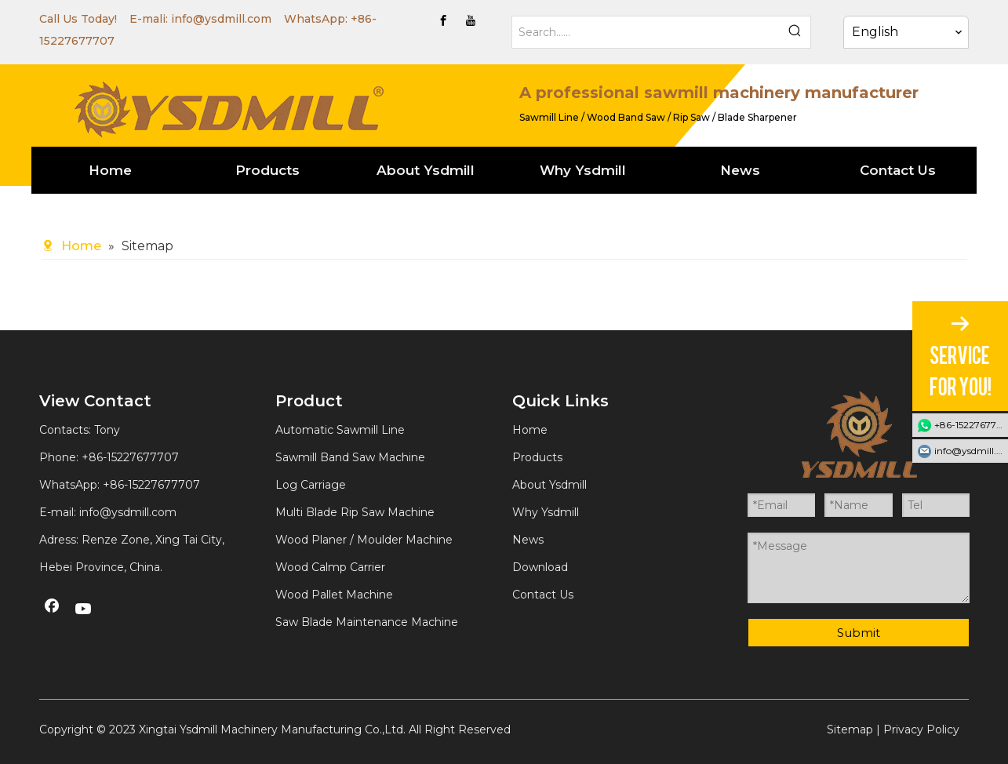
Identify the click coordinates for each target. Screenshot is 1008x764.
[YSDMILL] (228, 107)
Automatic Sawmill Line (340, 430)
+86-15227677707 (151, 485)
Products (537, 457)
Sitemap (850, 729)
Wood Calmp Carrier (330, 567)
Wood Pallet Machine (334, 595)
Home (530, 430)
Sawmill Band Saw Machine (350, 457)
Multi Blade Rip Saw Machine (355, 512)
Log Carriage (310, 485)
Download (540, 567)
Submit (858, 632)
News (528, 540)
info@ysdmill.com (221, 19)
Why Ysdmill (545, 512)
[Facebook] (443, 20)
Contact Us (542, 595)
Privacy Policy (921, 729)
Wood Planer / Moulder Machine (364, 540)
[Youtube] (470, 20)
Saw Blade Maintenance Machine (366, 622)
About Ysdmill (549, 485)
